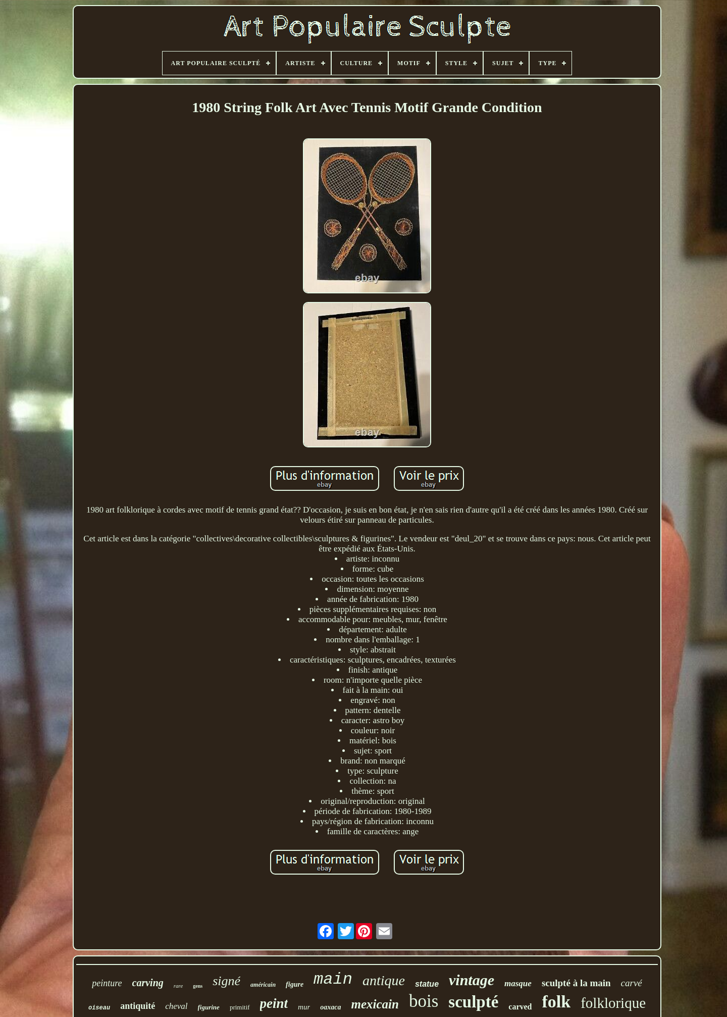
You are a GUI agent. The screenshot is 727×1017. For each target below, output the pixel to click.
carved (520, 1006)
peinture (107, 983)
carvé (631, 983)
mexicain (375, 1004)
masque (518, 983)
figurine (209, 1007)
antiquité (137, 1006)
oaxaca (330, 1007)
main (333, 979)
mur (304, 1007)
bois (423, 1001)
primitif (240, 1007)
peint (274, 1003)
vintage (471, 980)
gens (197, 986)
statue (427, 984)
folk (556, 1001)
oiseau (99, 1007)
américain (263, 984)
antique (383, 980)
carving (148, 982)
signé (226, 981)
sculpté (473, 1002)
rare (178, 986)
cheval (176, 1006)
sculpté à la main (576, 983)
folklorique (613, 1003)
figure (294, 984)
